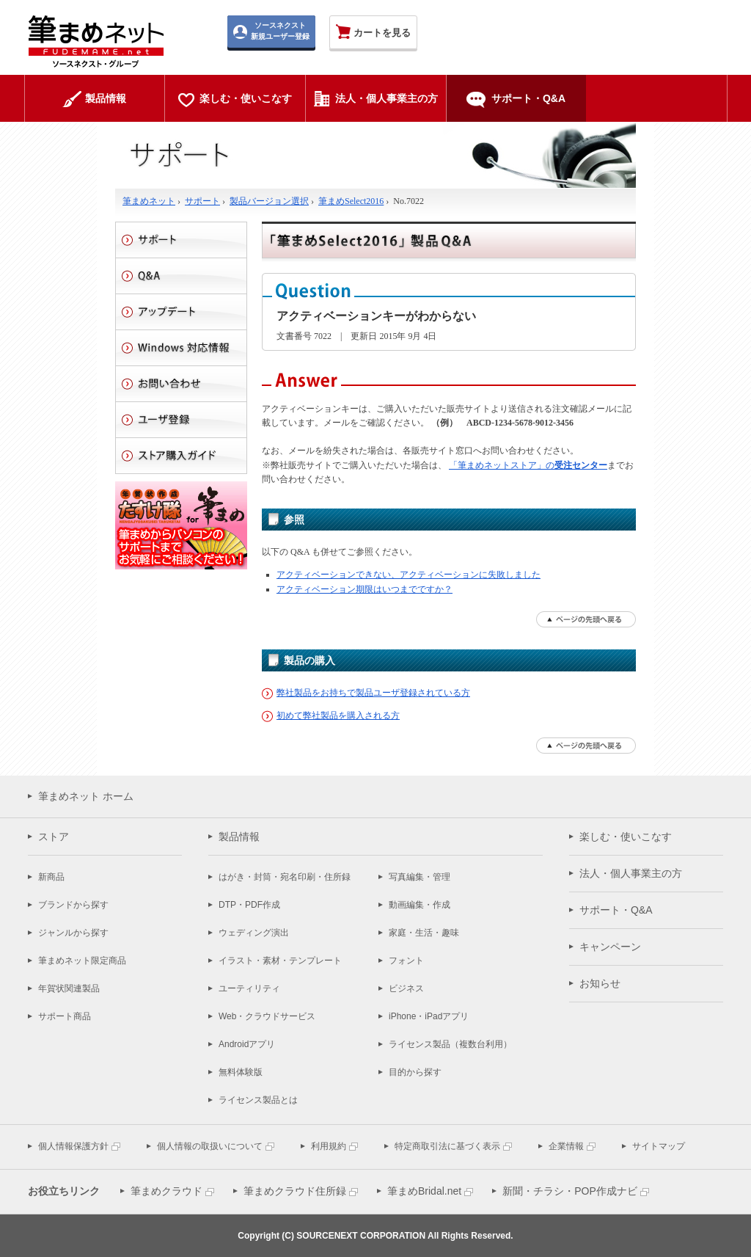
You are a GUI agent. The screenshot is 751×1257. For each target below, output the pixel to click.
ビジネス (406, 988)
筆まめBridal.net (424, 1191)
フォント (406, 960)
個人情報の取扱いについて (210, 1146)
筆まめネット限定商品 (82, 960)
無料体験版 (241, 1072)
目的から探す (415, 1072)
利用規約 (328, 1146)
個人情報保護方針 (73, 1146)
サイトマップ (658, 1146)
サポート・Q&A (616, 910)
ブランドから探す (73, 905)
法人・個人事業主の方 (630, 873)
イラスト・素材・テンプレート (280, 960)
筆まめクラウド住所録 (294, 1191)
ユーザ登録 (181, 419)
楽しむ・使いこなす (625, 836)
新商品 (51, 877)
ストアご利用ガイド (181, 455)
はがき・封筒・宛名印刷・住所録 (285, 877)
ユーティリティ (249, 988)
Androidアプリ (247, 1044)
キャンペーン (610, 946)
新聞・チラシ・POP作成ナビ (569, 1191)
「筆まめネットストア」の (528, 465)
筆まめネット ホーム (85, 796)
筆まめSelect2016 (351, 201)
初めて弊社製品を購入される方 (338, 715)
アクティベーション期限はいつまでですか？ (364, 589)
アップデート (181, 311)
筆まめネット (148, 201)
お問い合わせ (181, 383)
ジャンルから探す (73, 933)
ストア (53, 836)
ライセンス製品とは (258, 1100)
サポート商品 (64, 1016)
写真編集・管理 (419, 877)
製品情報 (239, 836)
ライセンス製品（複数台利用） (450, 1044)
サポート (202, 201)
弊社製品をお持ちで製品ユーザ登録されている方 (373, 693)
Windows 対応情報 (181, 347)
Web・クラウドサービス (267, 1016)
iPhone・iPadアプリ (429, 1016)
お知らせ (599, 983)
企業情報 (566, 1146)
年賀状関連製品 (69, 988)
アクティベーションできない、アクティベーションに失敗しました (408, 574)
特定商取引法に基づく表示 (447, 1146)
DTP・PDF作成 (249, 905)
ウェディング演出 (254, 933)
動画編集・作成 (419, 905)
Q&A (181, 276)
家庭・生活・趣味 (424, 933)
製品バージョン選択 (269, 201)
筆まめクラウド (166, 1191)
